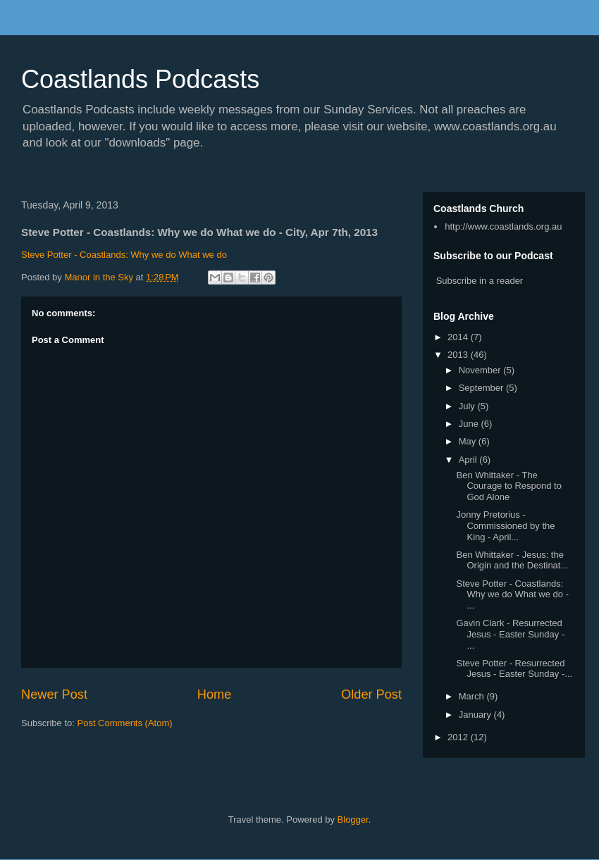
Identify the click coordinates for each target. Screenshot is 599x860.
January (476, 714)
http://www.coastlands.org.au (503, 226)
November (481, 370)
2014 (459, 337)
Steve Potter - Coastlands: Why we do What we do (124, 254)
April (469, 459)
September (482, 387)
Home (214, 694)
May (468, 441)
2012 (459, 737)
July (468, 406)
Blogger (353, 819)
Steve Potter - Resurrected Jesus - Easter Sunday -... (514, 669)
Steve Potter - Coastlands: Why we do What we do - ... (512, 594)
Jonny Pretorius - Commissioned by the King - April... (505, 525)
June (470, 423)
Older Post (371, 694)
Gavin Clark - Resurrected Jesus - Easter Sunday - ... (510, 634)
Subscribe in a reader (480, 280)
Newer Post (54, 694)
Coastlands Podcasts (140, 79)
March (473, 696)
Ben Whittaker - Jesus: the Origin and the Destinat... (512, 560)
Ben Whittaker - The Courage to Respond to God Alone (508, 486)
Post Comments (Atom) (125, 723)
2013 (459, 354)
